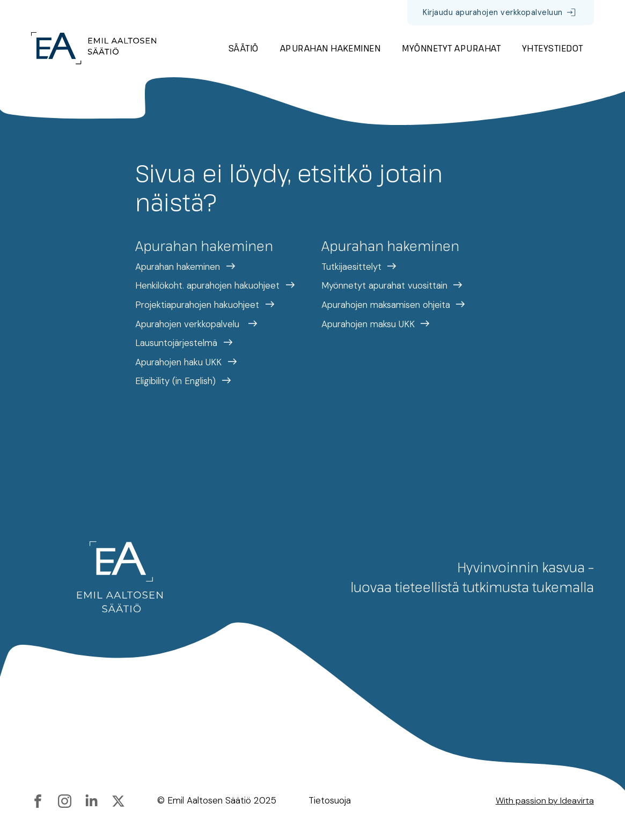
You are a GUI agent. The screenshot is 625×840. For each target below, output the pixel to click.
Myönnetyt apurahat (451, 48)
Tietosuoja (329, 800)
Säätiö (244, 48)
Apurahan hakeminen (330, 48)
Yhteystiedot (552, 48)
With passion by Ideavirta (545, 800)
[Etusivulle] (93, 48)
